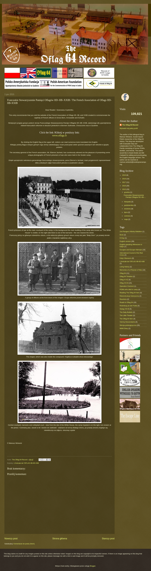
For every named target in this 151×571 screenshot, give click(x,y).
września (127, 209)
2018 (124, 179)
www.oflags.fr (59, 135)
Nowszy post (11, 538)
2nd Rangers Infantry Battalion (131, 231)
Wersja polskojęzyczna (128, 325)
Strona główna (59, 538)
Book (121, 235)
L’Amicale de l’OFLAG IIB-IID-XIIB (26, 463)
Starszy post (108, 538)
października (129, 205)
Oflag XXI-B (124, 283)
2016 (124, 186)
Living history (124, 267)
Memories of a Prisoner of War (131, 270)
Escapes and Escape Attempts (131, 250)
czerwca (127, 216)
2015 (124, 189)
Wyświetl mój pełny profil (129, 128)
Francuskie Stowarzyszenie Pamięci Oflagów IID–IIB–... (135, 196)
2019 (124, 175)
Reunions (123, 299)
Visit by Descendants (127, 322)
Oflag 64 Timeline (126, 276)
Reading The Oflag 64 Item (129, 293)
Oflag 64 (123, 273)
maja (126, 219)
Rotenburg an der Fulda (128, 306)
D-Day (122, 238)
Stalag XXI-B (124, 309)
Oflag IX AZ (124, 280)
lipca (126, 212)
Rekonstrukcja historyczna (129, 296)
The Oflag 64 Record (130, 125)
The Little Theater (126, 315)
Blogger (92, 566)
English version (125, 241)
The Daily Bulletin (126, 312)
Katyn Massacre (125, 258)
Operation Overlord (127, 286)
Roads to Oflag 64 (126, 302)
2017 (124, 182)
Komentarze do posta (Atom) (24, 544)
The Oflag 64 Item (126, 319)
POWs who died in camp (129, 289)
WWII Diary (124, 328)
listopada (127, 202)
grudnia (127, 192)
